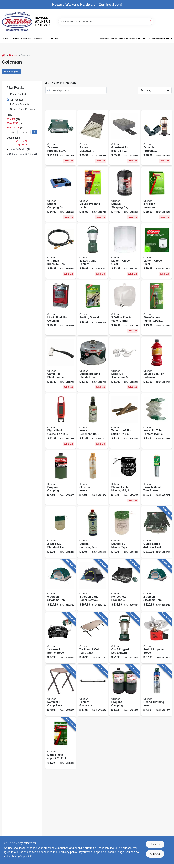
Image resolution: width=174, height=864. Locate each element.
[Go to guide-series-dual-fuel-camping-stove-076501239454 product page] (156, 532)
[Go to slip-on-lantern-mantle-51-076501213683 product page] (124, 477)
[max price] (25, 132)
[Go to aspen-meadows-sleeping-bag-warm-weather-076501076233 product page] (92, 137)
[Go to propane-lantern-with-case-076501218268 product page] (156, 137)
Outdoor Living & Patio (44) (23, 154)
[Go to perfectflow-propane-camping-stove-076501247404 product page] (124, 585)
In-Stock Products (19, 104)
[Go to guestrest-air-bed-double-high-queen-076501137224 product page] (124, 137)
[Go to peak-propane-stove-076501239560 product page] (156, 638)
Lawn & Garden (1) (20, 149)
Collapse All (21, 141)
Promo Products (18, 94)
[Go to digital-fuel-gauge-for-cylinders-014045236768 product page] (60, 421)
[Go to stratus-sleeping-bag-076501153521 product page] (124, 194)
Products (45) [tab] (11, 71)
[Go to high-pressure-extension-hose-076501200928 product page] (156, 194)
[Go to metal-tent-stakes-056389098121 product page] (156, 477)
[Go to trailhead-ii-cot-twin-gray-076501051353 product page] (92, 638)
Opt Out (155, 853)
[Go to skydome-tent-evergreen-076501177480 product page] (156, 585)
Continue (155, 844)
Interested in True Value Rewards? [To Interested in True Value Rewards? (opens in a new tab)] (122, 38)
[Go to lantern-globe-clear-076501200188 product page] (124, 251)
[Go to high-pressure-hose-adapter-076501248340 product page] (60, 251)
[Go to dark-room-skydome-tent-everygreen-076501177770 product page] (92, 585)
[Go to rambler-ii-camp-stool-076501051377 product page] (60, 690)
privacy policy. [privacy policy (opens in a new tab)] (69, 852)
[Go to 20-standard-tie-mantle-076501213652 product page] (60, 532)
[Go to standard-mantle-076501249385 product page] (124, 532)
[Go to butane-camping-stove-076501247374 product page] (60, 194)
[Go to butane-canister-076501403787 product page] (92, 532)
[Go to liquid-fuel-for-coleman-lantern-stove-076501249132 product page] (156, 364)
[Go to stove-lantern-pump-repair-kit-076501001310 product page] (156, 307)
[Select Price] (34, 132)
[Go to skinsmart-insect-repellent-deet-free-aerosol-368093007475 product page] (92, 477)
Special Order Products (22, 109)
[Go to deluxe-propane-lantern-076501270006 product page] (92, 194)
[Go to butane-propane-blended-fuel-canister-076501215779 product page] (92, 364)
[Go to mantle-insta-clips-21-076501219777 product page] (60, 743)
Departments (20, 38)
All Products (16, 100)
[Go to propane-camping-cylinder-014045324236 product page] (124, 690)
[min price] (12, 132)
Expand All (22, 145)
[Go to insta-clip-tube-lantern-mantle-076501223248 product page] (156, 421)
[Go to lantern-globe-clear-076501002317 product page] (156, 251)
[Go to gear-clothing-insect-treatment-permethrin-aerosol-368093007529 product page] (156, 690)
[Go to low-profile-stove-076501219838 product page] (60, 638)
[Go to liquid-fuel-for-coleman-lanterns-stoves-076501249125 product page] (60, 307)
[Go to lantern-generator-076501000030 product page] (92, 690)
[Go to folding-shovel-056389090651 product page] (92, 307)
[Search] (150, 21)
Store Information (160, 38)
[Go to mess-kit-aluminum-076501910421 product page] (124, 364)
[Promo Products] (8, 94)
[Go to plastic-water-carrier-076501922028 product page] (124, 307)
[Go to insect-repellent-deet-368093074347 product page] (92, 421)
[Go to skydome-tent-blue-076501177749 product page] (60, 585)
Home (5, 38)
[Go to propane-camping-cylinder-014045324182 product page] (60, 477)
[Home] (3, 55)
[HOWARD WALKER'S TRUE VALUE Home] (17, 21)
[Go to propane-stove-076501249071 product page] (60, 137)
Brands (39, 38)
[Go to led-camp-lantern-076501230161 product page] (92, 251)
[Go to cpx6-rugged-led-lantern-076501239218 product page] (124, 638)
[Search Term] (105, 21)
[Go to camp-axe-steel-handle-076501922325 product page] (60, 364)
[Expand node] (8, 149)
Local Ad (52, 38)
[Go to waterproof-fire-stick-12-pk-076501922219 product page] (124, 421)
